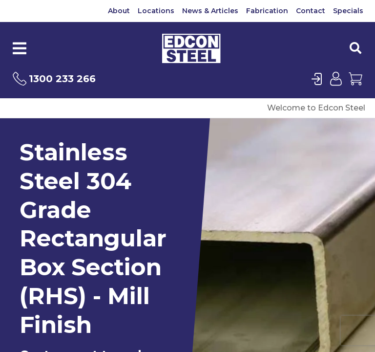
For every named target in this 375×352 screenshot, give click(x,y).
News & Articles (210, 10)
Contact (310, 10)
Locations (156, 10)
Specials (348, 10)
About (119, 10)
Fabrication (267, 10)
